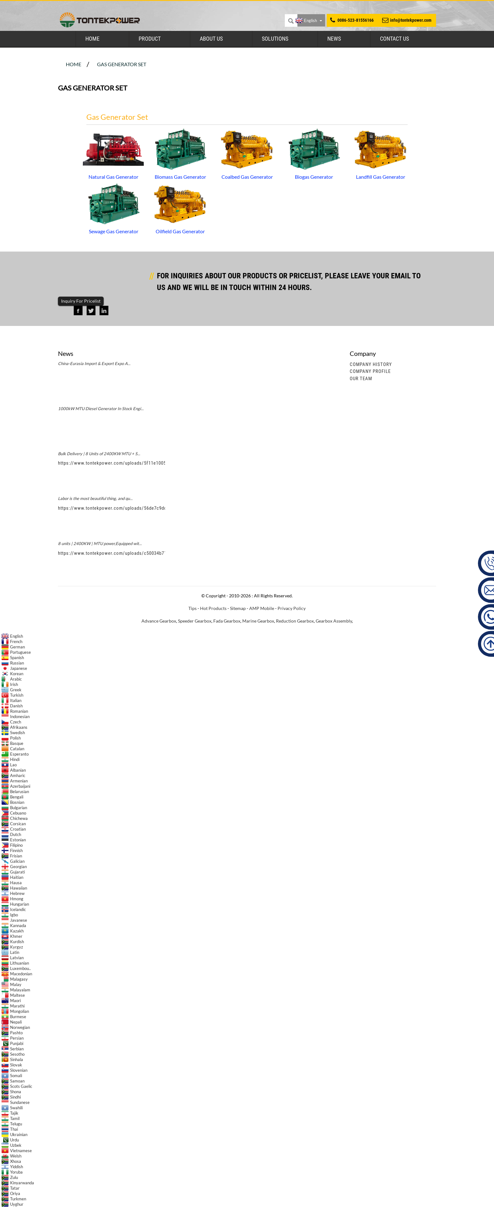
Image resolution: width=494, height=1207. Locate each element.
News (334, 38)
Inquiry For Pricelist (81, 301)
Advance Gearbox (158, 621)
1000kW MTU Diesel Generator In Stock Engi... (101, 408)
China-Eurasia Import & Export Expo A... (94, 363)
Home (92, 38)
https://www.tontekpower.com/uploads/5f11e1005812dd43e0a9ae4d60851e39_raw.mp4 (151, 463)
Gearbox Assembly (334, 621)
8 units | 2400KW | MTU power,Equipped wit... (100, 543)
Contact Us (394, 38)
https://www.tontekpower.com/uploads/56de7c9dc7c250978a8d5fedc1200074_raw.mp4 (151, 508)
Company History (371, 364)
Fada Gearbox (226, 621)
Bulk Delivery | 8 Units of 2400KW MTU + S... (99, 453)
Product (150, 38)
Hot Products (213, 608)
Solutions (275, 38)
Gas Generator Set (121, 64)
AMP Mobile (261, 608)
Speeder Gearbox (194, 621)
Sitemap (238, 608)
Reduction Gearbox (295, 621)
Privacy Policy (292, 608)
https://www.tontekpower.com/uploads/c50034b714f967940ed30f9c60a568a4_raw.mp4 (151, 553)
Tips (192, 608)
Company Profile (370, 371)
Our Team (361, 378)
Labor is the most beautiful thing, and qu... (95, 498)
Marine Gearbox (258, 621)
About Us (211, 38)
